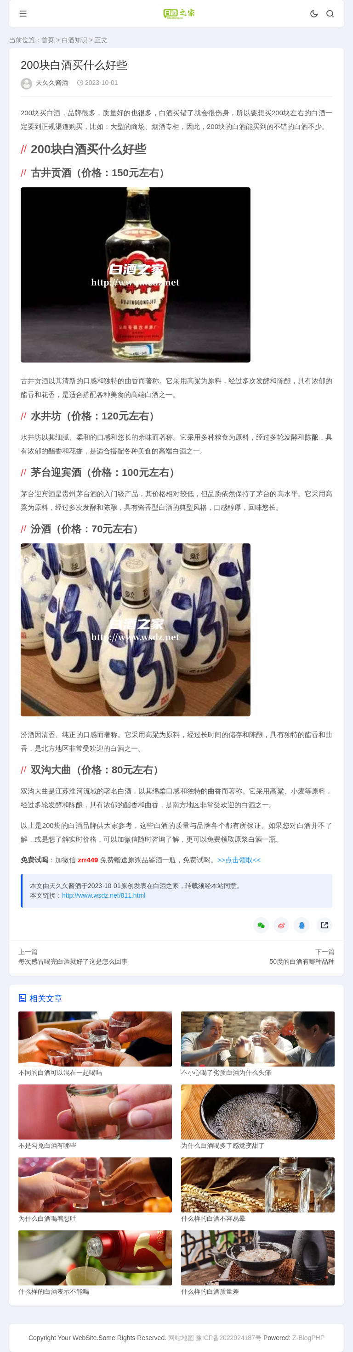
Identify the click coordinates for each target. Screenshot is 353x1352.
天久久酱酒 (52, 82)
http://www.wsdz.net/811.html (103, 895)
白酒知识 (74, 40)
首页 (47, 40)
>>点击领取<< (239, 860)
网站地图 (181, 1337)
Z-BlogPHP (308, 1337)
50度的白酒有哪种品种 (302, 961)
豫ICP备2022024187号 (229, 1337)
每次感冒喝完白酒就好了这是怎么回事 (73, 961)
